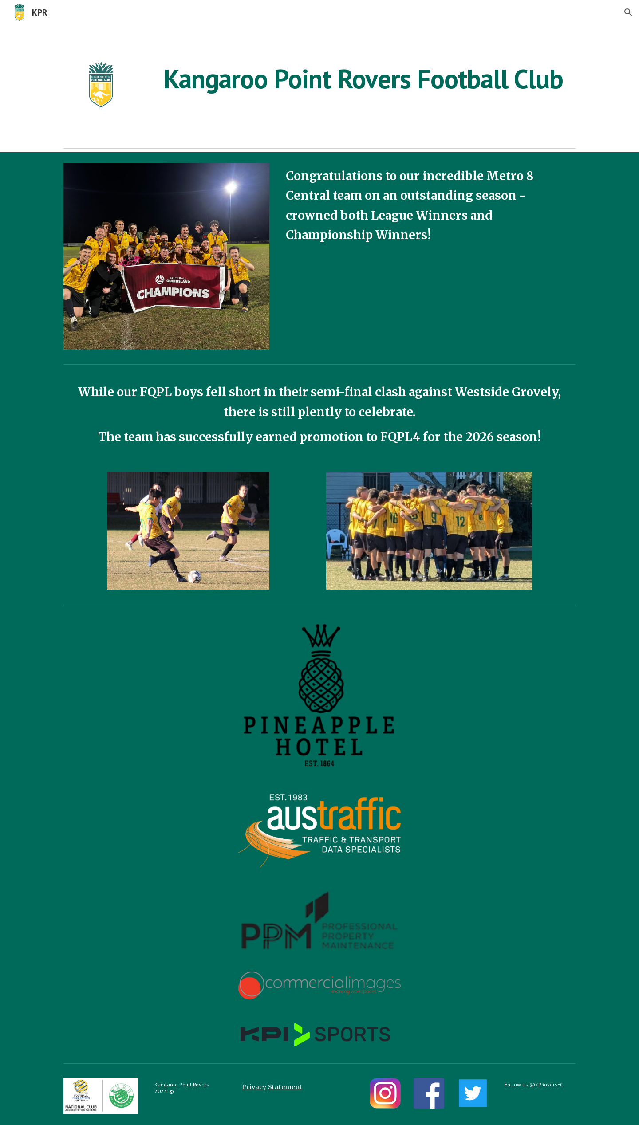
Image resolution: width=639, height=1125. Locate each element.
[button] (628, 12)
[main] (363, 78)
